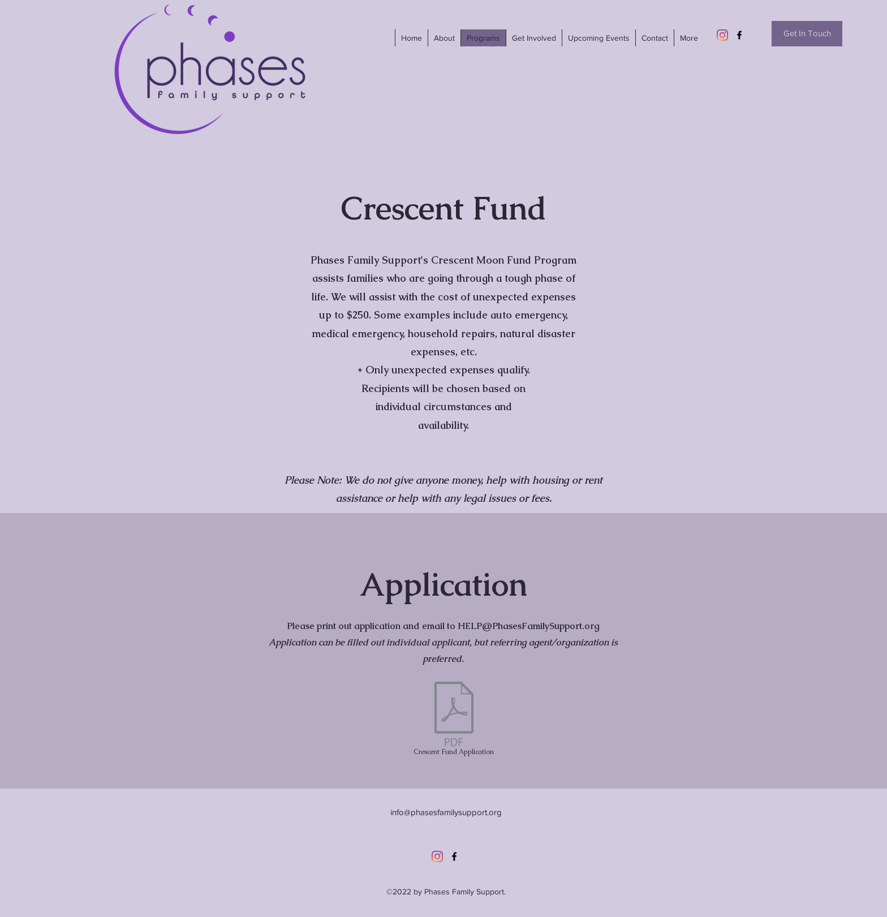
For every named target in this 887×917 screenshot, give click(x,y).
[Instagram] (722, 35)
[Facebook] (739, 35)
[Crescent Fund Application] (453, 721)
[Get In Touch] (807, 33)
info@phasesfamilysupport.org (446, 812)
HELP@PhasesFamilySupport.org (529, 626)
